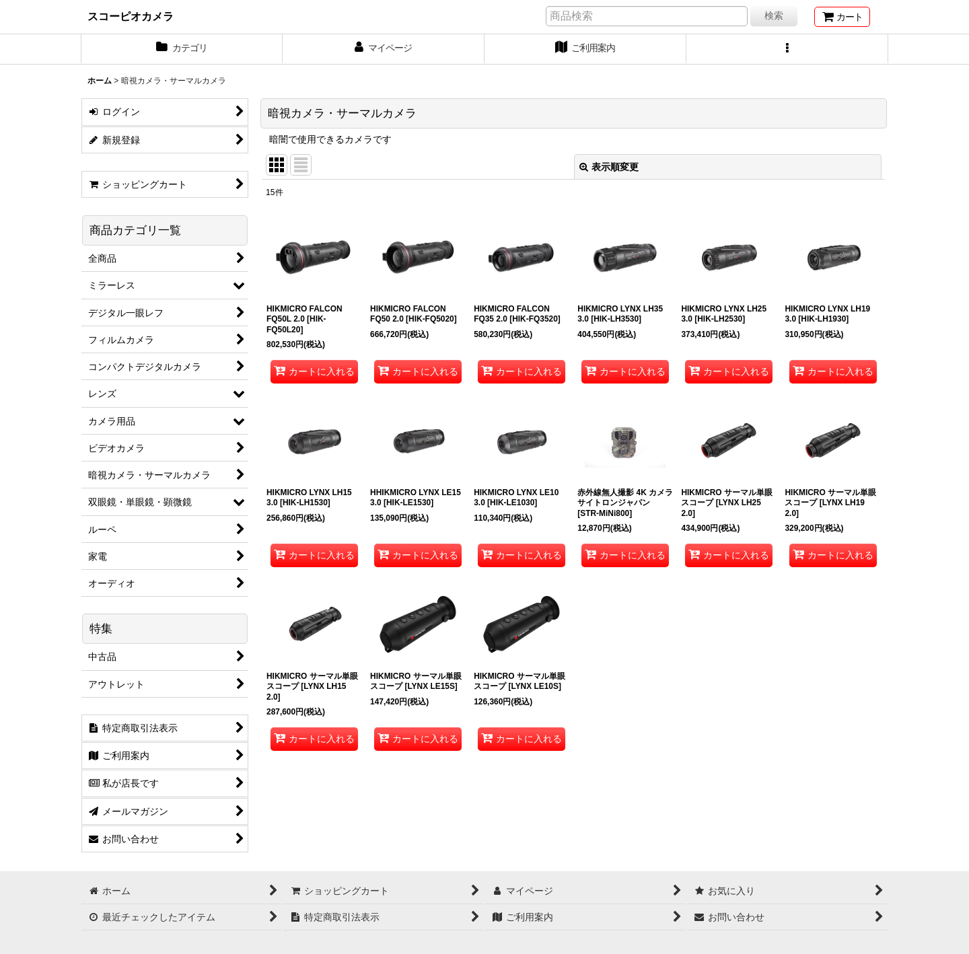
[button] (787, 49)
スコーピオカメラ (130, 16)
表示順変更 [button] (609, 166)
